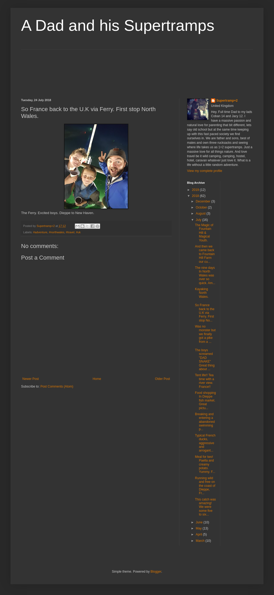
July (199, 220)
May (199, 528)
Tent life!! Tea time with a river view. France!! (204, 380)
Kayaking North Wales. (201, 293)
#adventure (40, 232)
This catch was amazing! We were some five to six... (205, 507)
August (201, 213)
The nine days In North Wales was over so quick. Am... (205, 275)
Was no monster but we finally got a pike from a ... (205, 334)
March (201, 541)
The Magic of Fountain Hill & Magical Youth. (204, 232)
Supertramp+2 (227, 100)
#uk (78, 232)
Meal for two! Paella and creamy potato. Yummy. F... (205, 464)
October (202, 207)
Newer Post (30, 379)
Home (97, 379)
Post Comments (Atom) (56, 386)
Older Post (162, 379)
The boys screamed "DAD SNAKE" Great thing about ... (204, 359)
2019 (196, 190)
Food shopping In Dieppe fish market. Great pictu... (205, 400)
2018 (196, 196)
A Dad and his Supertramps (117, 25)
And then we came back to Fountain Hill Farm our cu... (205, 254)
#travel (70, 232)
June (199, 522)
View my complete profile (204, 171)
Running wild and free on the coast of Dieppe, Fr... (205, 485)
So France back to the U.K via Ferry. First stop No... (204, 312)
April (199, 534)
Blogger (155, 571)
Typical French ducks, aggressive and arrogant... (205, 443)
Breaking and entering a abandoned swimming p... (205, 421)
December (203, 201)
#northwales (56, 232)
